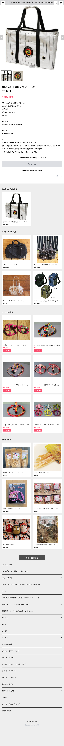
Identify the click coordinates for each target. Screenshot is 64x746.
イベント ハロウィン (9, 671)
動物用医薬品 (6, 711)
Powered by (32, 725)
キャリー (4, 624)
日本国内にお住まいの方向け (32, 171)
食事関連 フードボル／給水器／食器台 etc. (17, 611)
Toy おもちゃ (7, 578)
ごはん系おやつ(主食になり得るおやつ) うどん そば (20, 598)
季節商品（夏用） (7, 684)
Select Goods (7, 644)
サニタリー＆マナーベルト (10, 651)
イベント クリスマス (9, 678)
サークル (5, 631)
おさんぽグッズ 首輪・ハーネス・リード (15, 571)
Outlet (4, 697)
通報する (59, 176)
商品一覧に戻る (32, 558)
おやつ (4, 591)
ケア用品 (5, 638)
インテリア (5, 618)
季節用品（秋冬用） (8, 691)
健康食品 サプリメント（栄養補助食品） (15, 604)
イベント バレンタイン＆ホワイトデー (14, 664)
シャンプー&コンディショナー (12, 704)
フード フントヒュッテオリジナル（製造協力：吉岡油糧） (21, 584)
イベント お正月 (8, 658)
